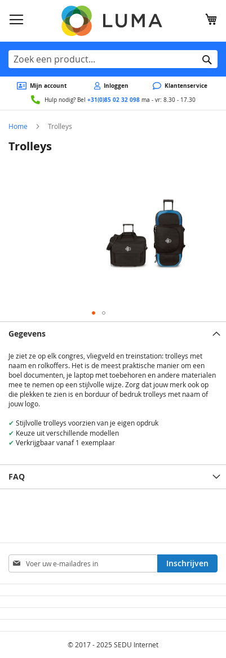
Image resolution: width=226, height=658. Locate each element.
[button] (93, 313)
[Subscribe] (187, 563)
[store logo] (113, 21)
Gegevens (27, 333)
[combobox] (113, 59)
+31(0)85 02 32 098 (113, 100)
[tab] (113, 333)
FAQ (16, 476)
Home (18, 126)
